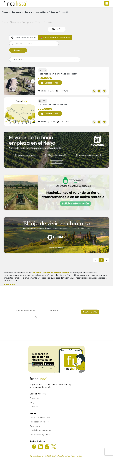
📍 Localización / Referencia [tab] (55, 37)
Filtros (56, 29)
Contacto (34, 396)
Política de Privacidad (67, 315)
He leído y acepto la (56, 315)
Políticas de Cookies (39, 420)
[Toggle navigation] (106, 3)
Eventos (34, 404)
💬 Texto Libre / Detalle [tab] (23, 37)
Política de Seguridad (40, 432)
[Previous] (95, 259)
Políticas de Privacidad (40, 415)
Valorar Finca (48, 82)
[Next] (106, 259)
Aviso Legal (35, 424)
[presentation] (6, 80)
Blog (32, 400)
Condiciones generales (40, 428)
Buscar (18, 50)
